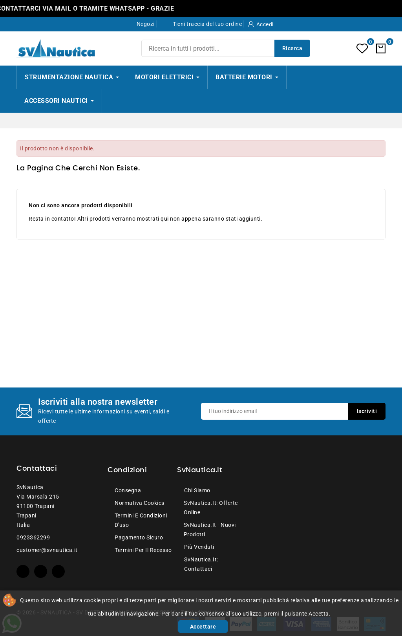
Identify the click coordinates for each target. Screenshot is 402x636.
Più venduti (199, 547)
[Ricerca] (225, 48)
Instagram (58, 571)
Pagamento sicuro (139, 537)
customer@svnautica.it (47, 550)
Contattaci (36, 468)
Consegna (128, 490)
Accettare (203, 626)
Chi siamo (197, 490)
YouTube (40, 571)
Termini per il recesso (143, 550)
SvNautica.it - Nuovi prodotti (210, 529)
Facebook (22, 571)
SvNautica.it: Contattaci (201, 564)
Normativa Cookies (139, 503)
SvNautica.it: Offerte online (211, 507)
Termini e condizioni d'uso (141, 520)
